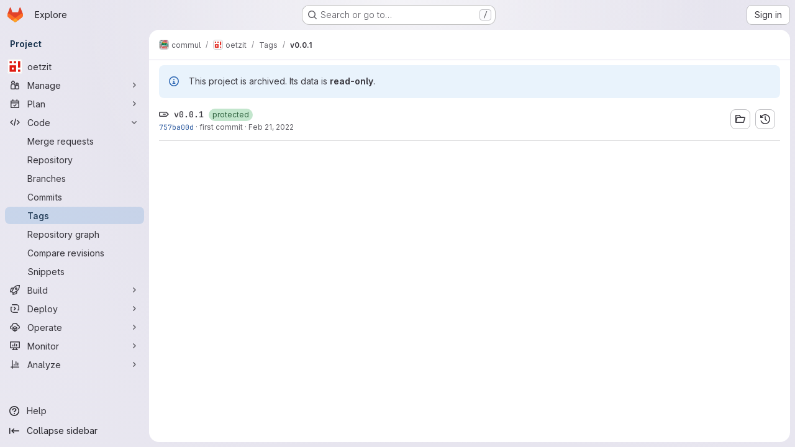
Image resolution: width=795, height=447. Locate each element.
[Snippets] (74, 271)
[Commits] (74, 196)
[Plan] (74, 103)
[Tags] (74, 215)
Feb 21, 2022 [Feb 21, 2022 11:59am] (271, 127)
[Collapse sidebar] (74, 431)
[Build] (74, 290)
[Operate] (74, 327)
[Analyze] (74, 364)
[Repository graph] (74, 234)
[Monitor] (74, 345)
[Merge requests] (74, 141)
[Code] (74, 122)
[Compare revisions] (74, 252)
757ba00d (176, 127)
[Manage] (74, 85)
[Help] (74, 411)
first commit (221, 127)
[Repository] (74, 159)
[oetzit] (74, 66)
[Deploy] (74, 308)
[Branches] (74, 178)
